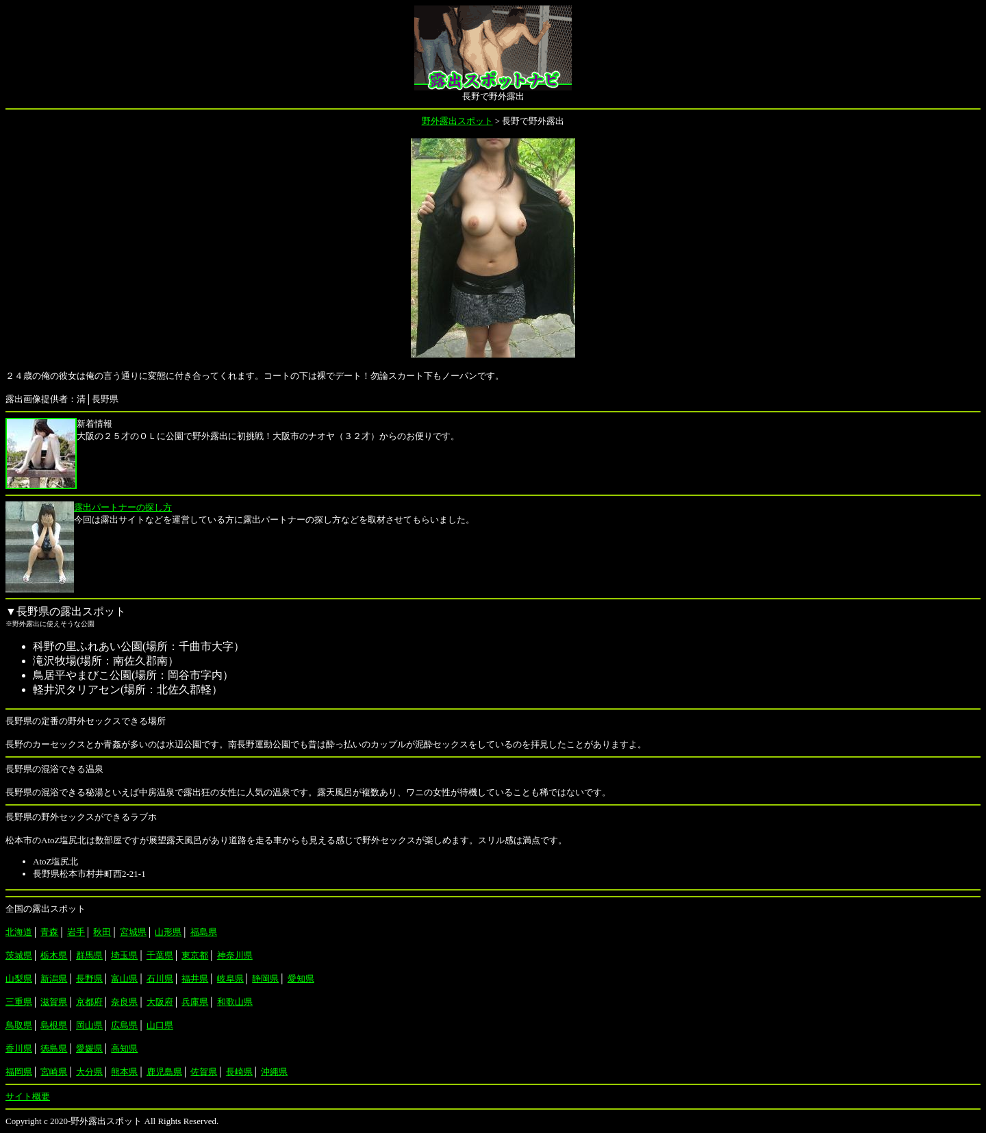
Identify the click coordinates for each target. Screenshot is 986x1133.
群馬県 (89, 955)
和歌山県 (235, 1002)
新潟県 (53, 978)
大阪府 (160, 1002)
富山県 (124, 978)
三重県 (18, 1002)
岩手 (76, 932)
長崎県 (239, 1072)
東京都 (194, 955)
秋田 (102, 932)
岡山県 (89, 1025)
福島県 (203, 932)
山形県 (168, 932)
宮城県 (133, 932)
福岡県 (18, 1072)
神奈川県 (235, 955)
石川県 (160, 978)
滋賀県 (53, 1002)
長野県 (89, 978)
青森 (49, 932)
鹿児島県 (164, 1072)
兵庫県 (194, 1002)
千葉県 (160, 955)
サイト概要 (27, 1096)
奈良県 (124, 1002)
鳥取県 (18, 1025)
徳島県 (53, 1048)
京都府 (89, 1002)
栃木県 (53, 955)
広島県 (124, 1025)
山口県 (160, 1025)
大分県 (89, 1072)
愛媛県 (89, 1048)
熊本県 (124, 1072)
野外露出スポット (457, 121)
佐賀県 (203, 1072)
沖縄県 (274, 1072)
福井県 (194, 978)
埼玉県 (124, 955)
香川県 (18, 1048)
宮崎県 (53, 1072)
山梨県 (18, 978)
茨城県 (18, 955)
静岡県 (265, 978)
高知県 (124, 1048)
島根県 (53, 1025)
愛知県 (301, 978)
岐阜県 (230, 978)
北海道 (18, 932)
